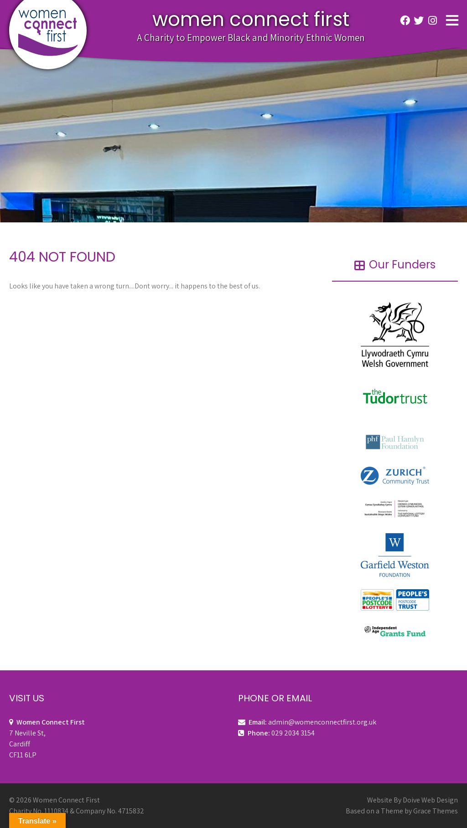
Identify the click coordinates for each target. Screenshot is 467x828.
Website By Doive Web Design (412, 800)
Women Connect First (250, 19)
